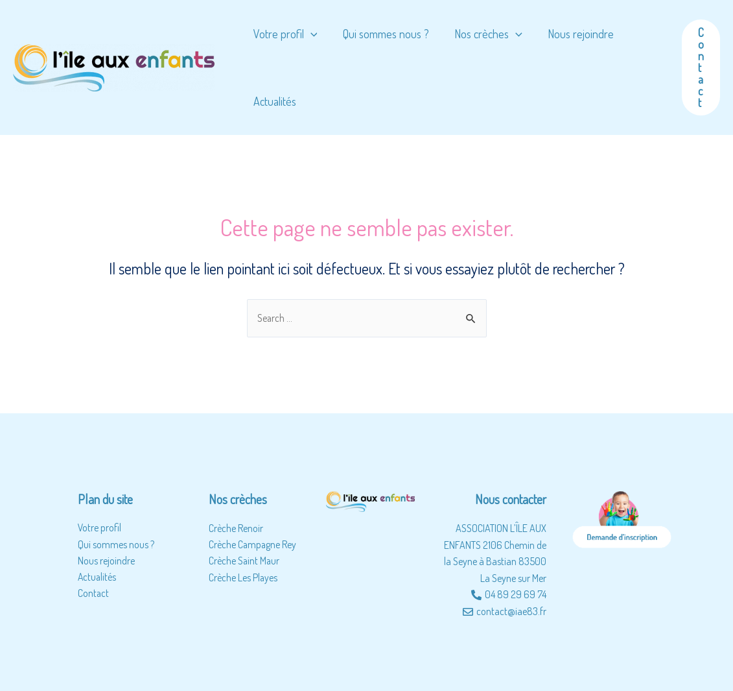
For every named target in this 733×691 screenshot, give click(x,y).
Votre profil (284, 33)
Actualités (273, 101)
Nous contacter (510, 499)
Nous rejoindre (574, 34)
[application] (309, 33)
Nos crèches (483, 33)
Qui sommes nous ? (383, 34)
